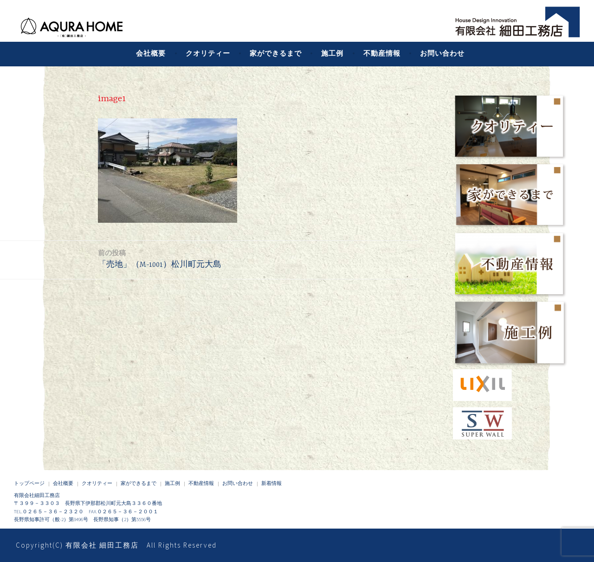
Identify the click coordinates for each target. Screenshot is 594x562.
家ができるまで (276, 53)
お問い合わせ (442, 53)
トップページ (29, 483)
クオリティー (208, 53)
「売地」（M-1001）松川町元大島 (159, 258)
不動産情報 (381, 53)
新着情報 (271, 483)
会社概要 (151, 53)
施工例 (332, 53)
